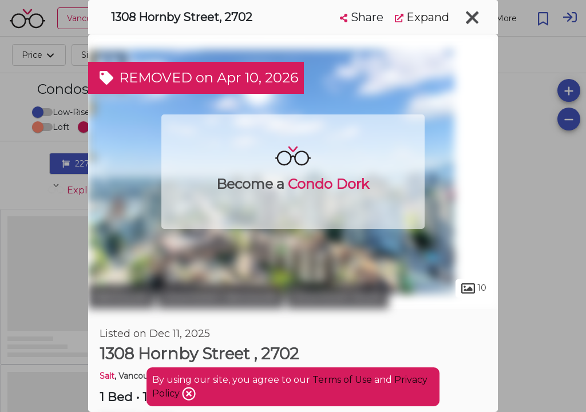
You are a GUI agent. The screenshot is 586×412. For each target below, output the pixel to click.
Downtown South (337, 296)
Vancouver (121, 296)
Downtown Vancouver (220, 296)
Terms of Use (342, 379)
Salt (107, 376)
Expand (422, 17)
